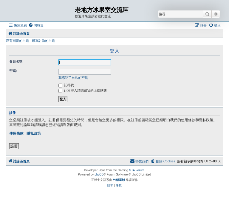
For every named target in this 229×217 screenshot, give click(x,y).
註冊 (14, 146)
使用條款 (16, 133)
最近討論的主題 (43, 40)
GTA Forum (136, 170)
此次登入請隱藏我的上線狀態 (82, 90)
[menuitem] (36, 25)
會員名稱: (16, 61)
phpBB (99, 174)
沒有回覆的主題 (17, 40)
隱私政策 (34, 133)
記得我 (66, 85)
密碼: (13, 71)
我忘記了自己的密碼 (73, 77)
